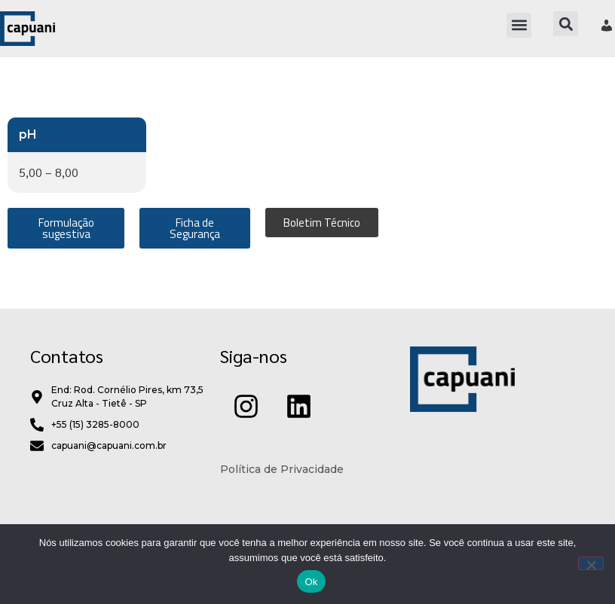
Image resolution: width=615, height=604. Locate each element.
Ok (310, 581)
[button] (518, 25)
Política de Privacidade (282, 502)
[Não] (591, 563)
